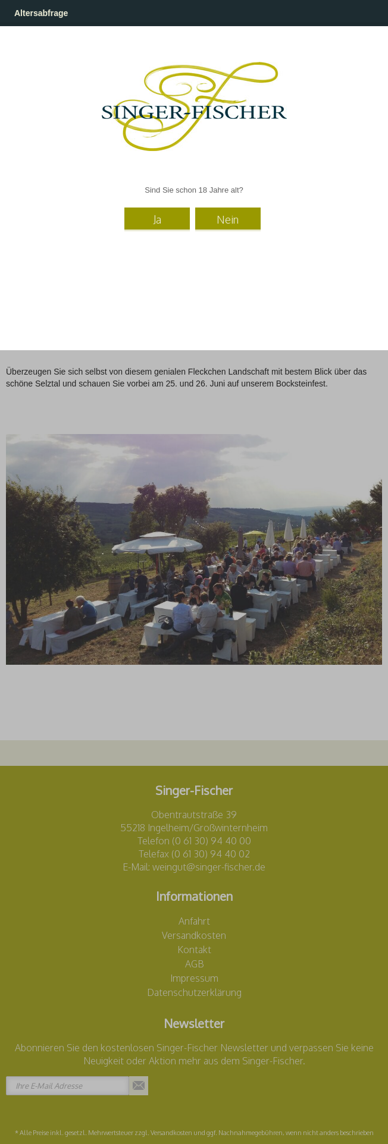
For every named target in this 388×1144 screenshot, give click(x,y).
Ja (157, 219)
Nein (228, 219)
